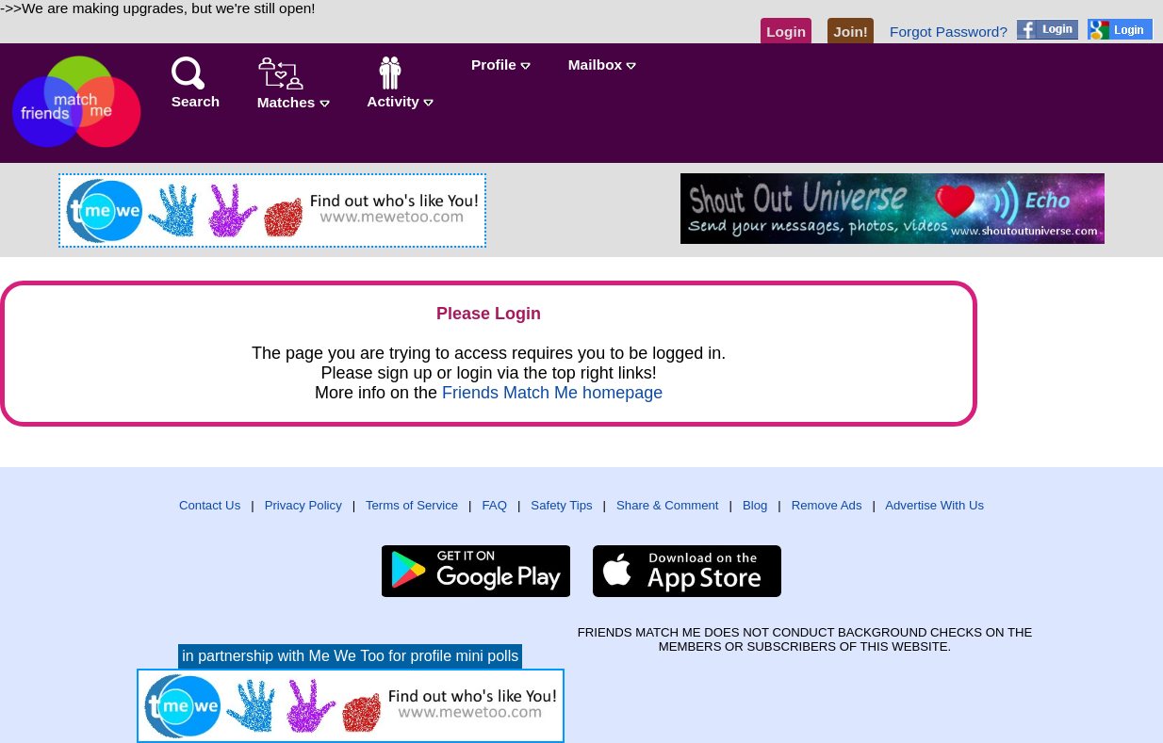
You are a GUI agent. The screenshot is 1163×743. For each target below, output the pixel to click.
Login (786, 32)
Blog (755, 505)
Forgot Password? (948, 32)
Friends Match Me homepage (552, 392)
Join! (850, 32)
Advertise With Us (934, 505)
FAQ (495, 505)
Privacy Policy (303, 505)
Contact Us (209, 505)
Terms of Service (412, 505)
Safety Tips (561, 505)
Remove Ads (827, 505)
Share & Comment (667, 505)
